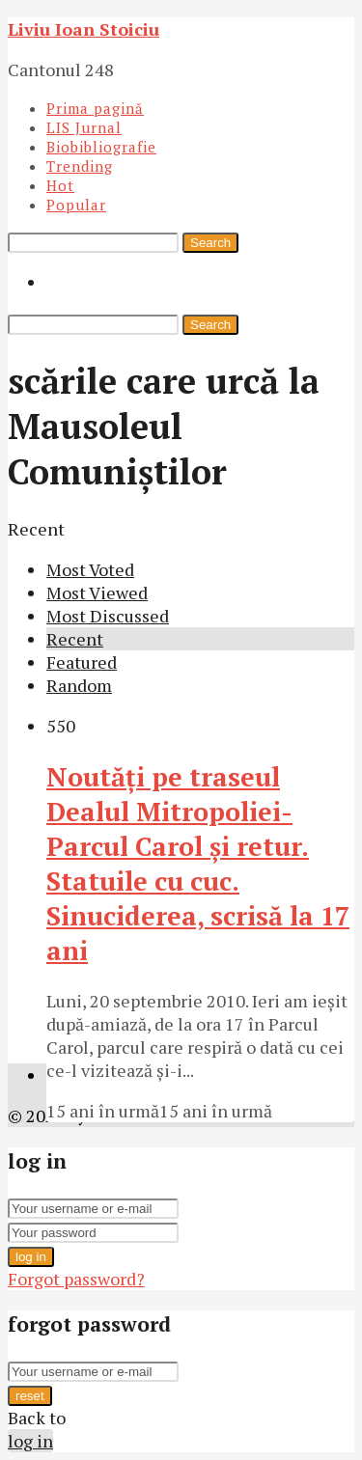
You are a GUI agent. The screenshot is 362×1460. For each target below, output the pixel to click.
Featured (81, 662)
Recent (74, 638)
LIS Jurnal (84, 127)
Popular (76, 204)
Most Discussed (107, 615)
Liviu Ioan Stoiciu (83, 29)
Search (210, 242)
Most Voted (90, 569)
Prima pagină (95, 108)
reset (29, 1396)
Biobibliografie (101, 146)
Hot (60, 185)
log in (30, 1257)
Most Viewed (97, 592)
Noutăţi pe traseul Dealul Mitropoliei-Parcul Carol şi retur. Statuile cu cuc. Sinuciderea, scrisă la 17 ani (197, 863)
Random (79, 685)
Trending (79, 166)
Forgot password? (76, 1278)
